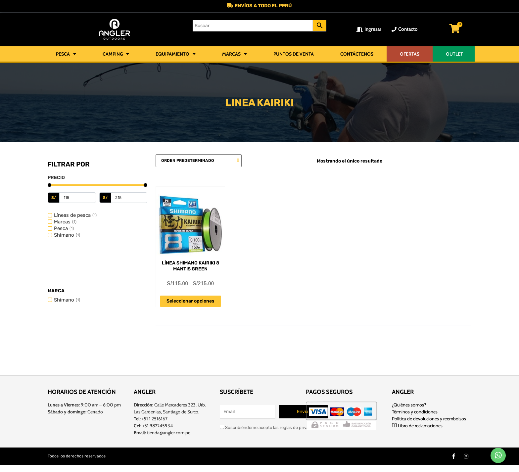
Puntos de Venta (293, 54)
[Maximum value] (129, 198)
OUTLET (454, 54)
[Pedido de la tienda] (199, 161)
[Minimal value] (97, 185)
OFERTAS (409, 54)
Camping (116, 54)
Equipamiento (176, 54)
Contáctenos (356, 54)
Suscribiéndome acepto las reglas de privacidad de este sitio (282, 426)
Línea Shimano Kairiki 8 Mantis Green (190, 266)
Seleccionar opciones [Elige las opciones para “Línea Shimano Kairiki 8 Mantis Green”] (190, 301)
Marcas (234, 54)
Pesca (66, 54)
